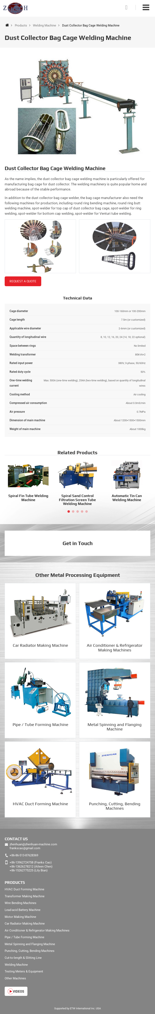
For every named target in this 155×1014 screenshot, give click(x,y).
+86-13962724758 (21, 862)
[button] (68, 511)
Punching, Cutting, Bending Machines (114, 806)
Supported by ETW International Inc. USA (77, 1008)
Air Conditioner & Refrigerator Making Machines (114, 647)
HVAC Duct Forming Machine (40, 803)
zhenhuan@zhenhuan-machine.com (33, 844)
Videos (18, 991)
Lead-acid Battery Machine (22, 910)
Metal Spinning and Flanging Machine (115, 726)
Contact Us (16, 839)
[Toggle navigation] (146, 7)
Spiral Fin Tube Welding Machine (28, 498)
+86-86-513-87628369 (24, 855)
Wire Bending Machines (20, 903)
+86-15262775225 (21, 870)
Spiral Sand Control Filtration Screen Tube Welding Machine (77, 500)
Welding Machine (44, 25)
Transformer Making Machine (24, 896)
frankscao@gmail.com (25, 848)
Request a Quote (23, 281)
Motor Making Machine (20, 917)
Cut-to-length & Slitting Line (23, 958)
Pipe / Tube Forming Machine (40, 724)
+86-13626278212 (21, 866)
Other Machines (15, 978)
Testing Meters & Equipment (24, 971)
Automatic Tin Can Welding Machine (127, 498)
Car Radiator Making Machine (40, 645)
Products (21, 25)
